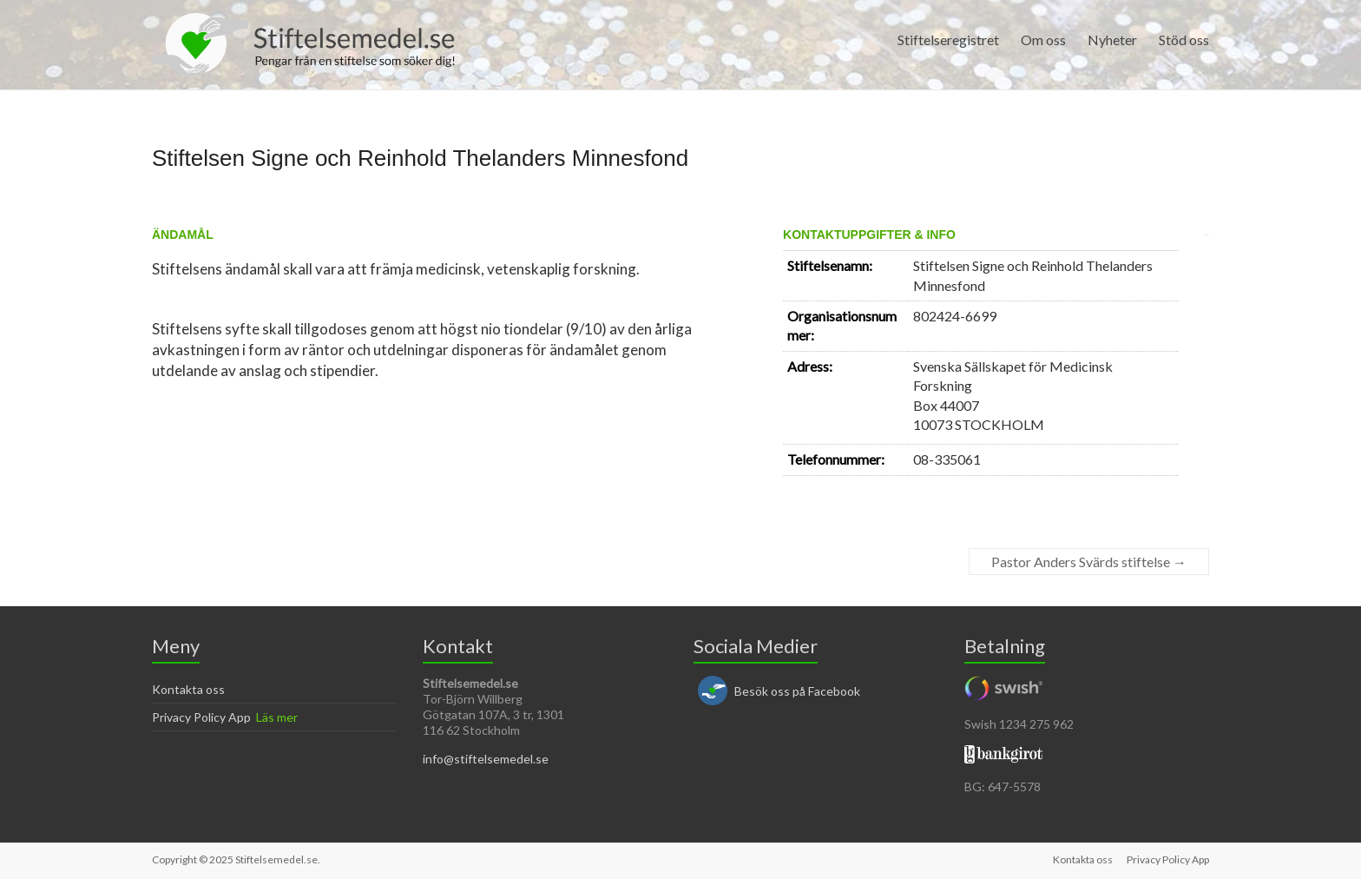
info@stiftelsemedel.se (486, 758)
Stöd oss (1184, 39)
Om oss (1043, 39)
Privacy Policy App (201, 717)
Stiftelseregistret (948, 39)
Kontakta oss (188, 689)
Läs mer (277, 717)
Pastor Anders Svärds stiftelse (1089, 561)
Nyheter (1112, 39)
